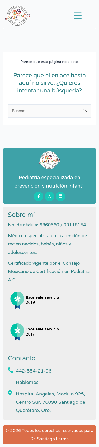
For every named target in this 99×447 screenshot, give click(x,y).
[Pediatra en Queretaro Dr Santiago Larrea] (49, 160)
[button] (77, 15)
